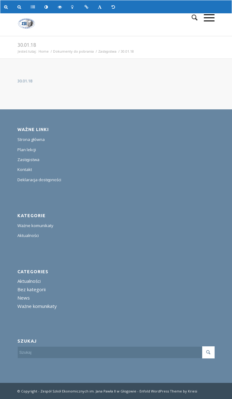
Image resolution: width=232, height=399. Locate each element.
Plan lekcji (26, 149)
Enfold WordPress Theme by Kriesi (168, 391)
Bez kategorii (31, 289)
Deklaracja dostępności (39, 179)
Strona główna (31, 139)
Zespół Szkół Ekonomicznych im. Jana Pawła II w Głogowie (88, 391)
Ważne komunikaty (35, 225)
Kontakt (24, 169)
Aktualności (28, 235)
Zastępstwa (107, 51)
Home (44, 51)
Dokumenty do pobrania (73, 51)
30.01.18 (26, 45)
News (23, 298)
